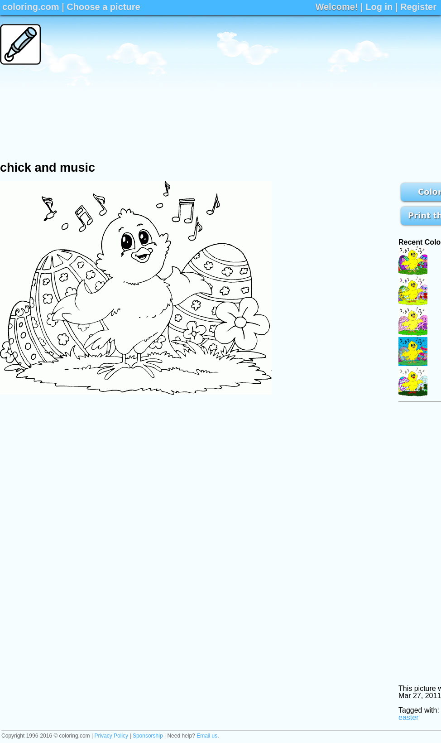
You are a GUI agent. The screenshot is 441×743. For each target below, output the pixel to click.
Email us (207, 736)
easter (408, 717)
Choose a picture (103, 7)
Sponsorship (148, 736)
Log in (379, 7)
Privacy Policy (111, 736)
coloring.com (30, 7)
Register (418, 7)
